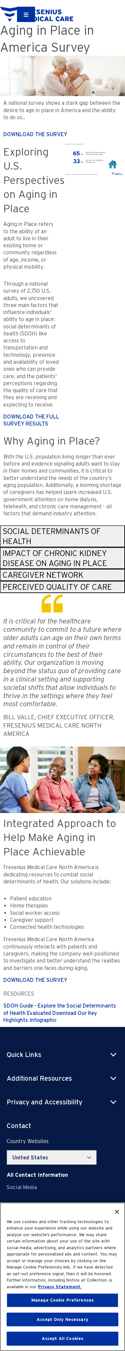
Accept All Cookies (62, 1338)
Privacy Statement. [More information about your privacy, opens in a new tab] (60, 1286)
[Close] (117, 1211)
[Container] (26, 14)
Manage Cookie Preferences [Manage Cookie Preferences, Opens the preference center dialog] (62, 1300)
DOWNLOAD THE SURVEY (35, 134)
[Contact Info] (37, 1174)
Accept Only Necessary (62, 1319)
